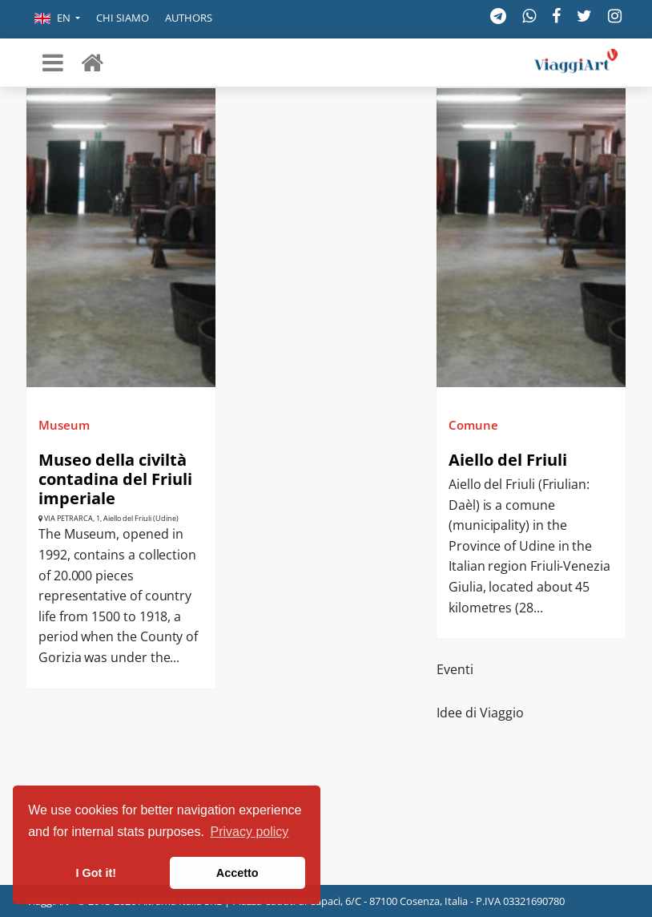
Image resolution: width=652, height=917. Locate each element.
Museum (64, 425)
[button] (57, 19)
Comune (473, 425)
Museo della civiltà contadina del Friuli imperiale (115, 479)
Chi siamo (122, 17)
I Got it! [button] (96, 873)
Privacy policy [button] (250, 831)
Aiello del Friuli (508, 460)
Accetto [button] (237, 873)
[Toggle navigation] (52, 62)
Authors (188, 17)
